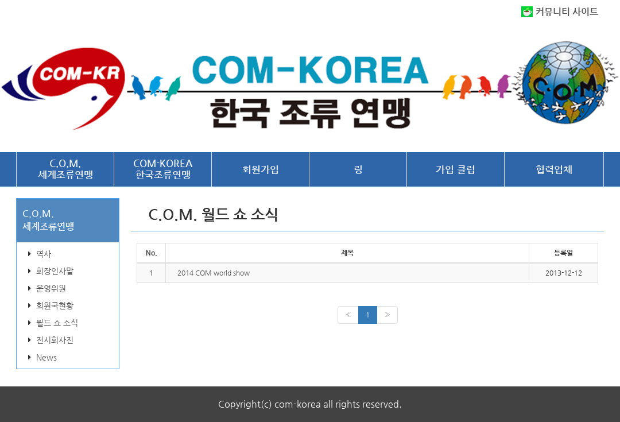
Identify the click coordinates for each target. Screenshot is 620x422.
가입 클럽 (455, 169)
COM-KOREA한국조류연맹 (162, 168)
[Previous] (348, 315)
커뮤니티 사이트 (567, 11)
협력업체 (554, 169)
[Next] (387, 315)
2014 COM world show (213, 273)
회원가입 (260, 169)
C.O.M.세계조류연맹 (65, 168)
